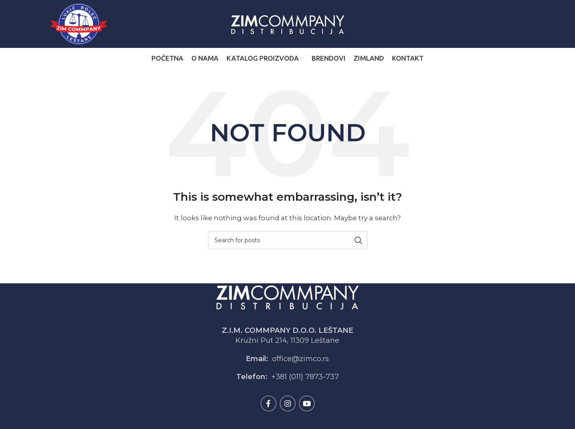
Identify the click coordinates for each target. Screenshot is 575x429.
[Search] (288, 240)
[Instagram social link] (288, 403)
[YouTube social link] (307, 403)
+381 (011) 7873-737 (305, 376)
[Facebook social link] (269, 403)
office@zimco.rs (300, 358)
